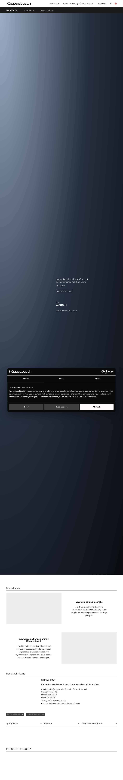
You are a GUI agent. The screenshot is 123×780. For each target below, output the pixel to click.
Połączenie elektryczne (91, 723)
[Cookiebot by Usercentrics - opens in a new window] (103, 372)
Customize (62, 407)
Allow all (96, 407)
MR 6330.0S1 (12, 10)
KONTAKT (102, 4)
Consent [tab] (25, 379)
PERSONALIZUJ (64, 291)
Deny (26, 407)
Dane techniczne (47, 10)
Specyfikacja (29, 10)
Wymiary (48, 723)
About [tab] (97, 379)
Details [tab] (61, 379)
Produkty (54, 4)
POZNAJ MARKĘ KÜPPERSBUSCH (78, 4)
